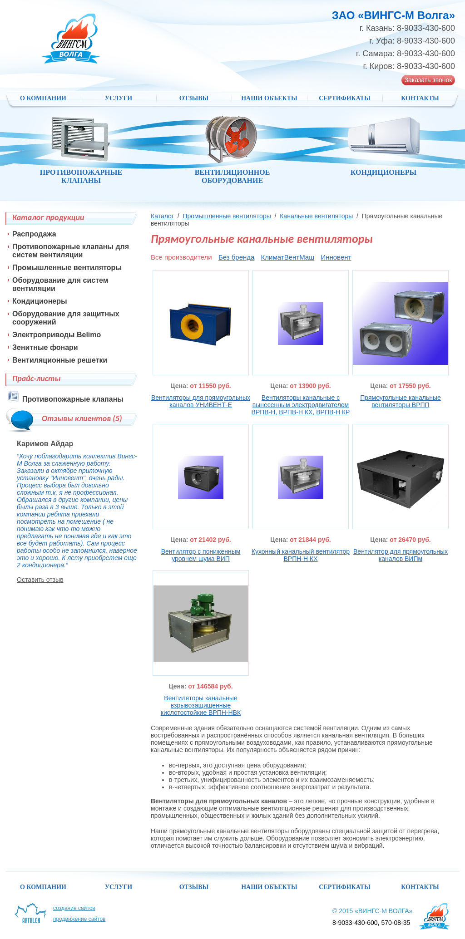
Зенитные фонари (45, 347)
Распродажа (34, 234)
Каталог (162, 216)
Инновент (336, 257)
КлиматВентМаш (288, 257)
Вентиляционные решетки (59, 360)
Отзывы (193, 98)
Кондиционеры (39, 301)
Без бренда (236, 257)
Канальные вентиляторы (316, 216)
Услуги (119, 98)
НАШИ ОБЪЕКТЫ (269, 98)
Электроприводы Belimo (56, 335)
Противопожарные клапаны (73, 399)
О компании (43, 98)
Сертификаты (344, 98)
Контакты (420, 98)
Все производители (181, 257)
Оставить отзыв (40, 579)
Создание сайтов (74, 908)
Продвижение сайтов (79, 919)
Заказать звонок (428, 80)
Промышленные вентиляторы (227, 216)
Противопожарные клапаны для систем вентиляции (70, 251)
